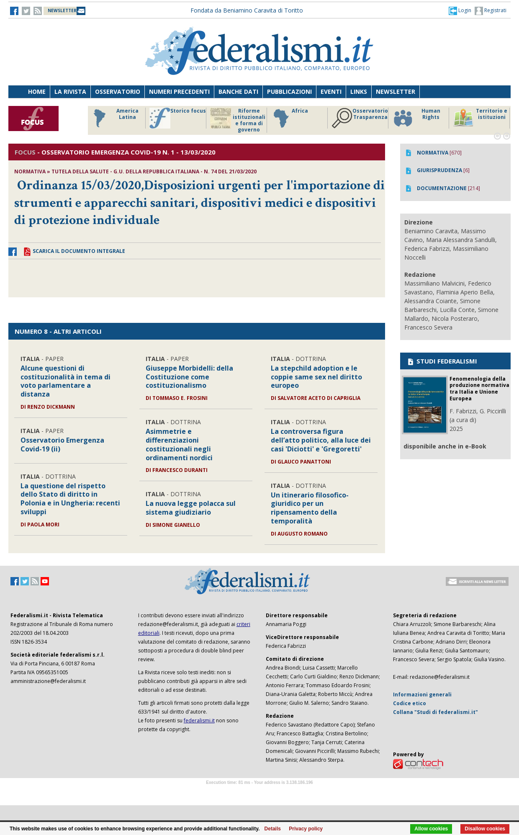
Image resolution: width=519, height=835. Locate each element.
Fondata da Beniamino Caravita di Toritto (246, 10)
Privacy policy (306, 829)
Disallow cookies (485, 829)
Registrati (490, 11)
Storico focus (177, 118)
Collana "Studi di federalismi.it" (435, 712)
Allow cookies (431, 829)
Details (273, 829)
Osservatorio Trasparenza (359, 118)
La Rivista (70, 91)
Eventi (331, 91)
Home (37, 91)
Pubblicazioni (289, 91)
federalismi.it (199, 720)
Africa (289, 118)
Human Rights (416, 118)
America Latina (114, 118)
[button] (460, 10)
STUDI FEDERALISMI (441, 361)
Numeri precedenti (179, 91)
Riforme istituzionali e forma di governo (237, 120)
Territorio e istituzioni (480, 118)
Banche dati (238, 91)
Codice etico (409, 703)
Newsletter (395, 91)
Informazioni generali (422, 694)
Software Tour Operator (259, 792)
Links (358, 91)
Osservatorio (117, 91)
